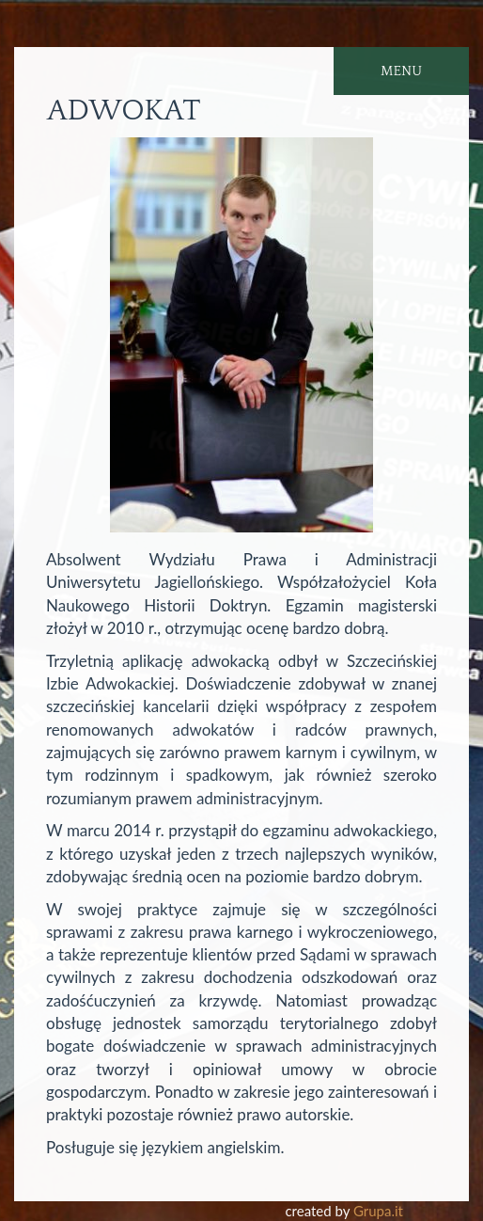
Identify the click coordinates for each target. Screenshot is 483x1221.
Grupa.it (378, 1210)
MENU (401, 71)
